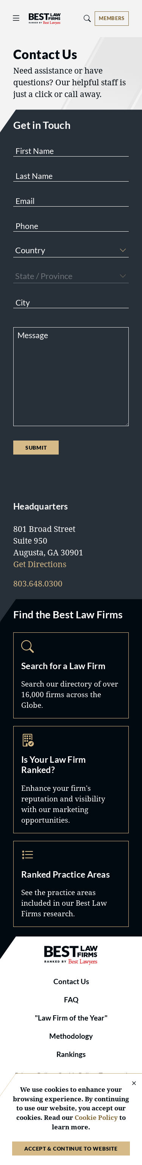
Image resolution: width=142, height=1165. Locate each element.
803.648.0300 (37, 583)
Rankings (71, 1054)
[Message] (71, 376)
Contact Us (71, 981)
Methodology (71, 1036)
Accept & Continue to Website (70, 1148)
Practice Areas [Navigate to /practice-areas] (71, 884)
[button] (123, 249)
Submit (36, 447)
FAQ (71, 1000)
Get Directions (39, 564)
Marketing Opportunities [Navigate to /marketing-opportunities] (71, 779)
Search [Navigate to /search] (71, 675)
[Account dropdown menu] (112, 18)
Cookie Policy (96, 1117)
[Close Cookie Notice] (129, 1083)
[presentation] (70, 477)
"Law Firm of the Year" (71, 1018)
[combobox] (71, 251)
